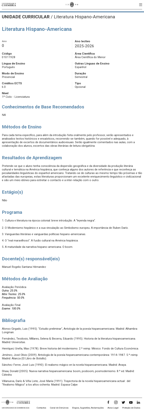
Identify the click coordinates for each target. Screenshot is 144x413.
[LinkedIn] (138, 402)
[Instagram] (116, 402)
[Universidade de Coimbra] (9, 4)
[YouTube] (131, 402)
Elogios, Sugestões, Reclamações (88, 408)
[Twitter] (123, 402)
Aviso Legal (112, 408)
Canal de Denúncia (59, 408)
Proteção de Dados (131, 408)
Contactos (41, 408)
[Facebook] (108, 402)
